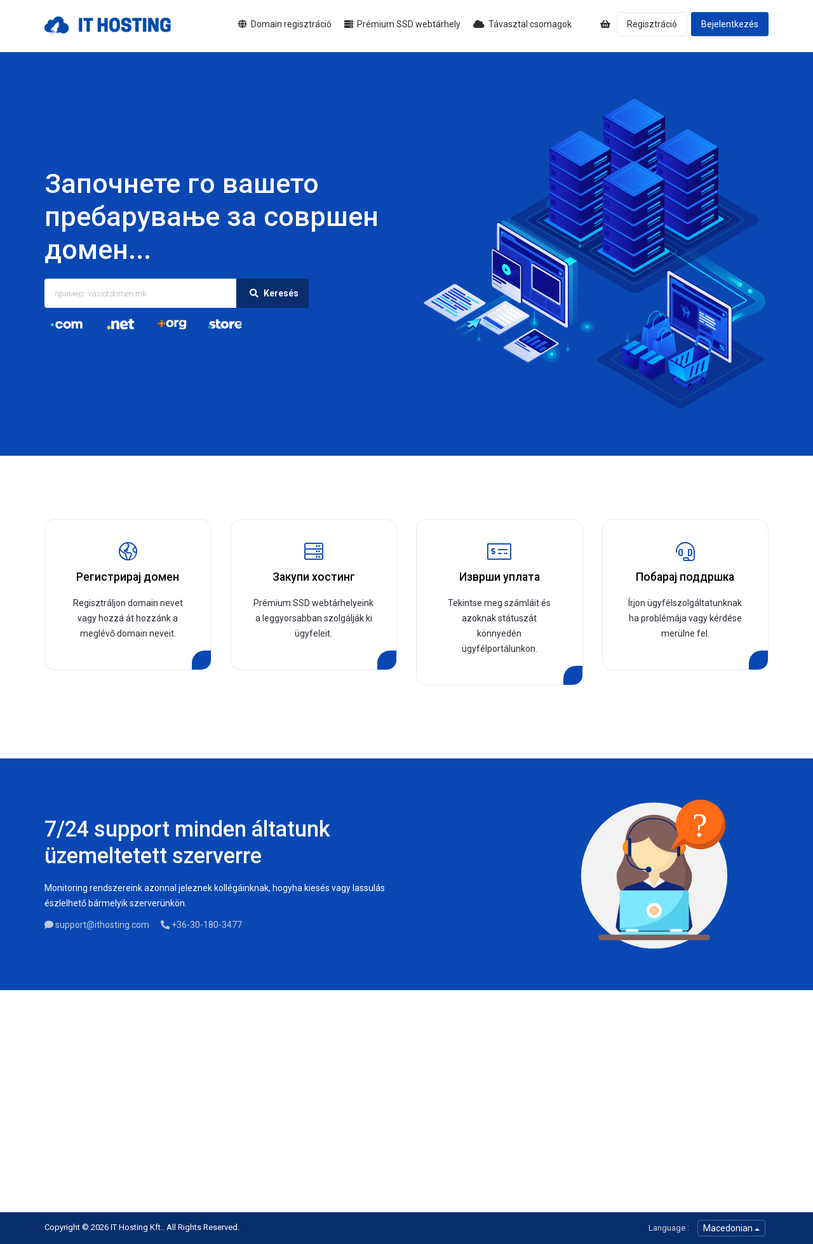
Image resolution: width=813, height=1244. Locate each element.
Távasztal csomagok (522, 24)
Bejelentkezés (729, 24)
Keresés (272, 293)
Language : (668, 1228)
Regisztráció (652, 24)
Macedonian (731, 1228)
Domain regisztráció (285, 24)
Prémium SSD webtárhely (402, 24)
